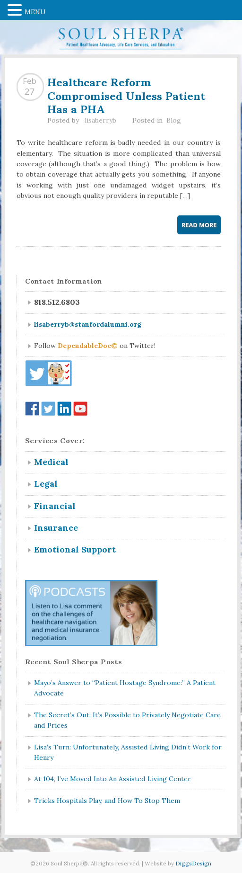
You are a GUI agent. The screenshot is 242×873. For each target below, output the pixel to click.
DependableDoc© (88, 345)
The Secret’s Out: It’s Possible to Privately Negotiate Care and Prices (127, 720)
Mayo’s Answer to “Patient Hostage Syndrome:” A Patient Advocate (125, 687)
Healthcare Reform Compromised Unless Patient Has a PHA (126, 94)
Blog (173, 120)
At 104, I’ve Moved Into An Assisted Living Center (112, 779)
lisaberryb (100, 120)
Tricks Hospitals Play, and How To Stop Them (107, 800)
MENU (35, 12)
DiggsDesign (193, 863)
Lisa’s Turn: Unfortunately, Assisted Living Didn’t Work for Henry (128, 752)
